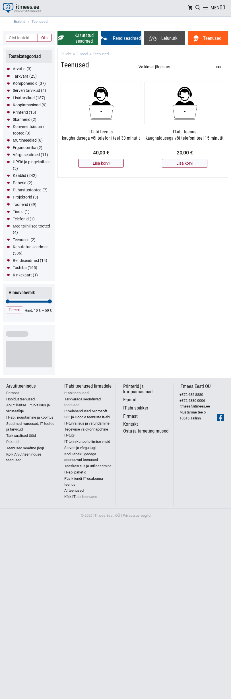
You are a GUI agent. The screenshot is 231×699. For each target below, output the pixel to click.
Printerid (20, 112)
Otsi (44, 38)
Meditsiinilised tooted (31, 226)
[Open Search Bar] (198, 8)
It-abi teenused (76, 393)
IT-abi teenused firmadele (88, 386)
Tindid (18, 211)
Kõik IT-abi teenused (80, 497)
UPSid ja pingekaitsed (32, 162)
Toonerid (20, 204)
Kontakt (130, 424)
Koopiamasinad (27, 105)
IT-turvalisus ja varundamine (87, 423)
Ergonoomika (24, 147)
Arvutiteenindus (21, 386)
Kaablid (19, 175)
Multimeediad (25, 140)
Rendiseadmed (26, 260)
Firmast (130, 416)
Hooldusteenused (20, 399)
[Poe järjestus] (180, 67)
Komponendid (25, 83)
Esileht (66, 54)
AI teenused (74, 490)
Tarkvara (20, 76)
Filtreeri (14, 310)
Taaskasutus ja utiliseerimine (88, 466)
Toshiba (20, 267)
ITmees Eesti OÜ (195, 386)
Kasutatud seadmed (31, 247)
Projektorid (22, 197)
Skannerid (21, 119)
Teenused (21, 239)
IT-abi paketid (75, 472)
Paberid (19, 183)
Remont (12, 393)
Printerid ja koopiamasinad (137, 388)
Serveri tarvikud (26, 90)
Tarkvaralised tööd (21, 435)
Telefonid (21, 219)
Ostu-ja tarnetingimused (145, 431)
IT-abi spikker (135, 408)
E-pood (82, 54)
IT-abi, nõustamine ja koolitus (29, 417)
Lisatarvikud (24, 98)
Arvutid (19, 69)
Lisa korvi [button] (101, 163)
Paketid (12, 442)
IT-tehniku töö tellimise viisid (87, 441)
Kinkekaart (22, 275)
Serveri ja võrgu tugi (80, 448)
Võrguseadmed (26, 154)
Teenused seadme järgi (25, 448)
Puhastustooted (27, 190)
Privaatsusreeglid (136, 515)
